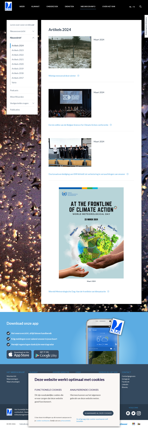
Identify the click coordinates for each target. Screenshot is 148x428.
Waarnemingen (12, 379)
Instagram (126, 379)
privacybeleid (65, 421)
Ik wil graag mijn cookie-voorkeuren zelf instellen (92, 420)
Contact (126, 372)
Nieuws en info (88, 6)
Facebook (125, 382)
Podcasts (14, 90)
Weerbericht (11, 376)
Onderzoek (52, 6)
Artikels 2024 (18, 45)
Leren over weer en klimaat (22, 25)
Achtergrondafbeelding (146, 26)
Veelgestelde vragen (19, 103)
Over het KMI (108, 6)
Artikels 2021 (18, 59)
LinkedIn (125, 384)
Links (78, 372)
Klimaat (35, 6)
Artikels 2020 (18, 64)
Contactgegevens (128, 376)
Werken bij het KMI (108, 372)
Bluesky (125, 387)
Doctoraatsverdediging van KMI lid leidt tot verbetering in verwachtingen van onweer (87, 174)
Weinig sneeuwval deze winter (62, 75)
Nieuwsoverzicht (17, 31)
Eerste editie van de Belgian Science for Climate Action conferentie (79, 125)
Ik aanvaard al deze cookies (98, 413)
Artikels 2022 (18, 55)
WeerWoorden (17, 97)
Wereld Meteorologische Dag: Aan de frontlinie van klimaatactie (77, 291)
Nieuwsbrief (15, 37)
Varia (14, 82)
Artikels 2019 (18, 68)
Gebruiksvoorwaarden (27, 424)
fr (134, 7)
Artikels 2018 (18, 73)
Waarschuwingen (13, 382)
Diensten (69, 6)
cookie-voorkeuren (43, 421)
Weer (22, 6)
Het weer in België (16, 372)
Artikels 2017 (18, 78)
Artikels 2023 (18, 50)
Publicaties (15, 109)
